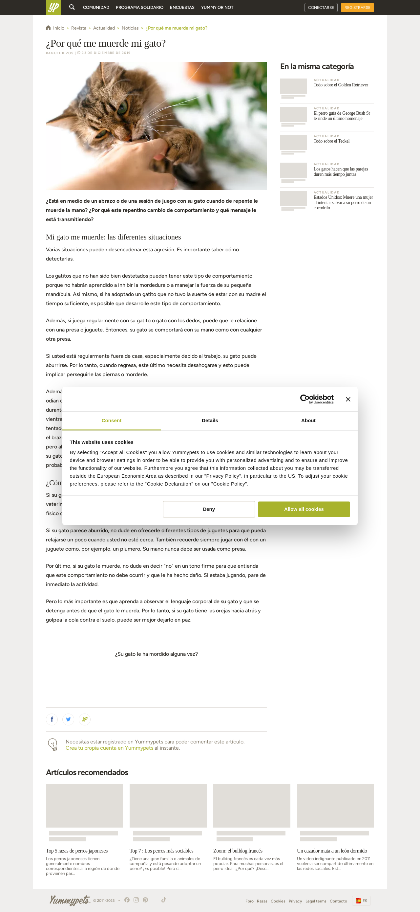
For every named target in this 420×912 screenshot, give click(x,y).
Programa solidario (139, 7)
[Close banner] (348, 399)
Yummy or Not (217, 7)
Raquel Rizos (60, 53)
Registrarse (357, 7)
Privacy (295, 901)
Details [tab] (210, 420)
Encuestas (182, 7)
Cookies (278, 901)
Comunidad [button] (96, 7)
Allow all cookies (304, 509)
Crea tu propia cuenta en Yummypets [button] (109, 748)
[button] (52, 719)
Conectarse (321, 7)
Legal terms (315, 901)
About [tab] (308, 420)
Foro (249, 901)
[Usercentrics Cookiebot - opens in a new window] (305, 399)
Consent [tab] (112, 420)
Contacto (338, 901)
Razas (262, 901)
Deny (209, 509)
